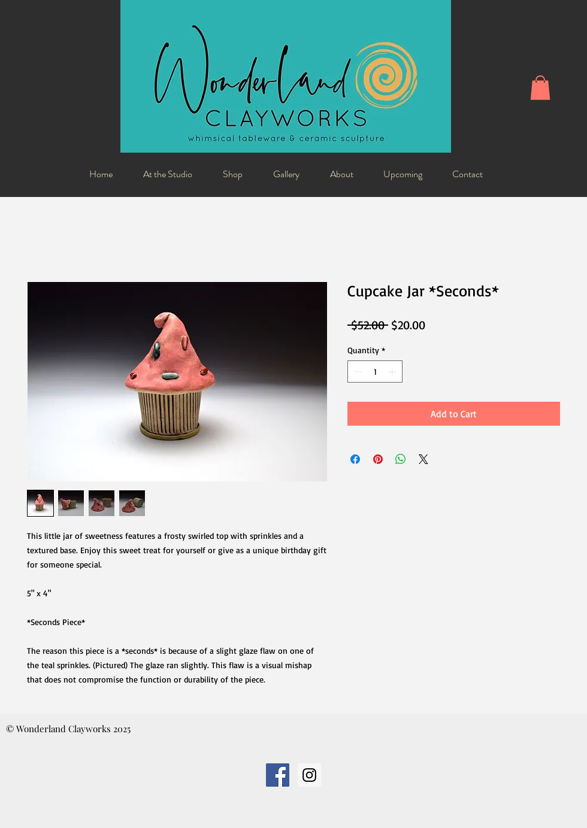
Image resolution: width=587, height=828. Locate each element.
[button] (540, 87)
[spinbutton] (375, 371)
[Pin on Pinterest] (378, 459)
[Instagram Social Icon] (309, 775)
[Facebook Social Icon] (277, 775)
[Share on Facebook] (355, 459)
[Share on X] (423, 459)
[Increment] (393, 371)
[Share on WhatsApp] (401, 459)
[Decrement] (356, 371)
